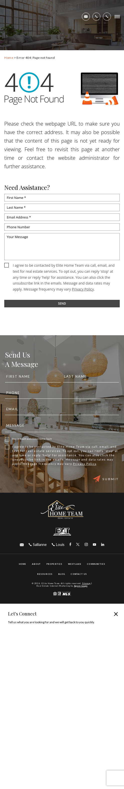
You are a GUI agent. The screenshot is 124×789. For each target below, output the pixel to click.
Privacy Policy (83, 289)
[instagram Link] (86, 544)
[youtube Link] (94, 544)
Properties (54, 564)
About (36, 564)
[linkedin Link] (102, 544)
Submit (106, 479)
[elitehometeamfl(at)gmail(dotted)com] (86, 17)
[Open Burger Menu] (117, 16)
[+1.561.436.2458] (96, 17)
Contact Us (79, 574)
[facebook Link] (70, 544)
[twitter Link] (78, 544)
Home (22, 564)
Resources (45, 574)
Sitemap (86, 583)
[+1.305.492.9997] (107, 17)
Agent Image (81, 586)
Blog (61, 574)
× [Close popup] (115, 614)
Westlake (75, 564)
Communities (96, 564)
